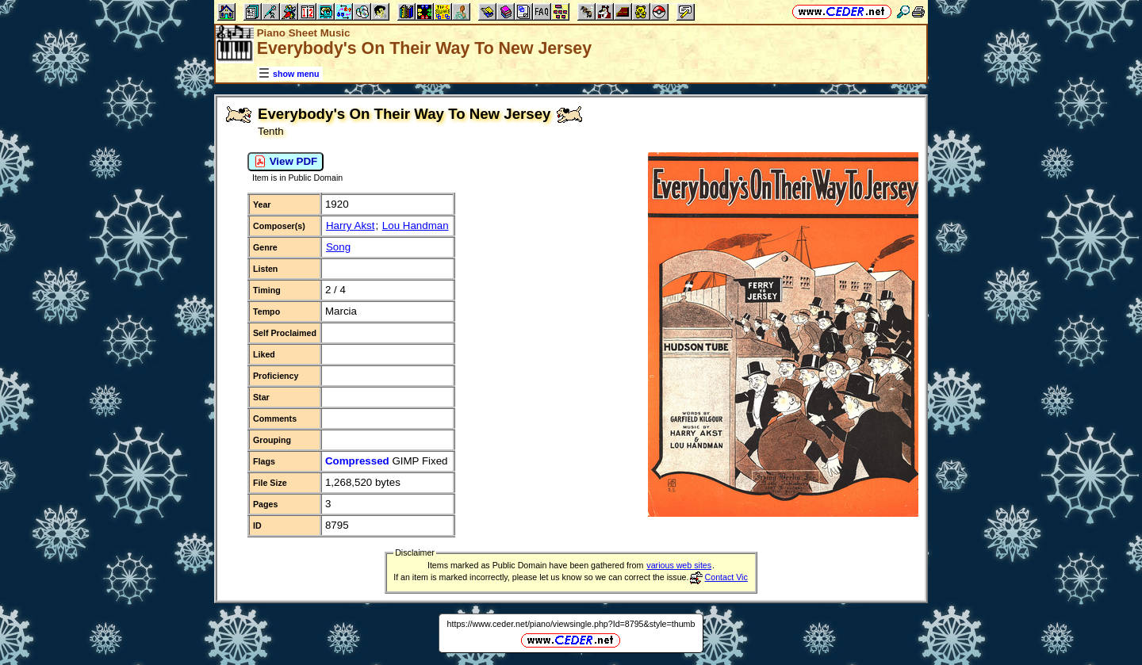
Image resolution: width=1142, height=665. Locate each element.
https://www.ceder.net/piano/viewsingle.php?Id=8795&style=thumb (571, 624)
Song (338, 247)
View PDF (285, 161)
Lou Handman (415, 225)
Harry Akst (350, 225)
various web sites (678, 565)
